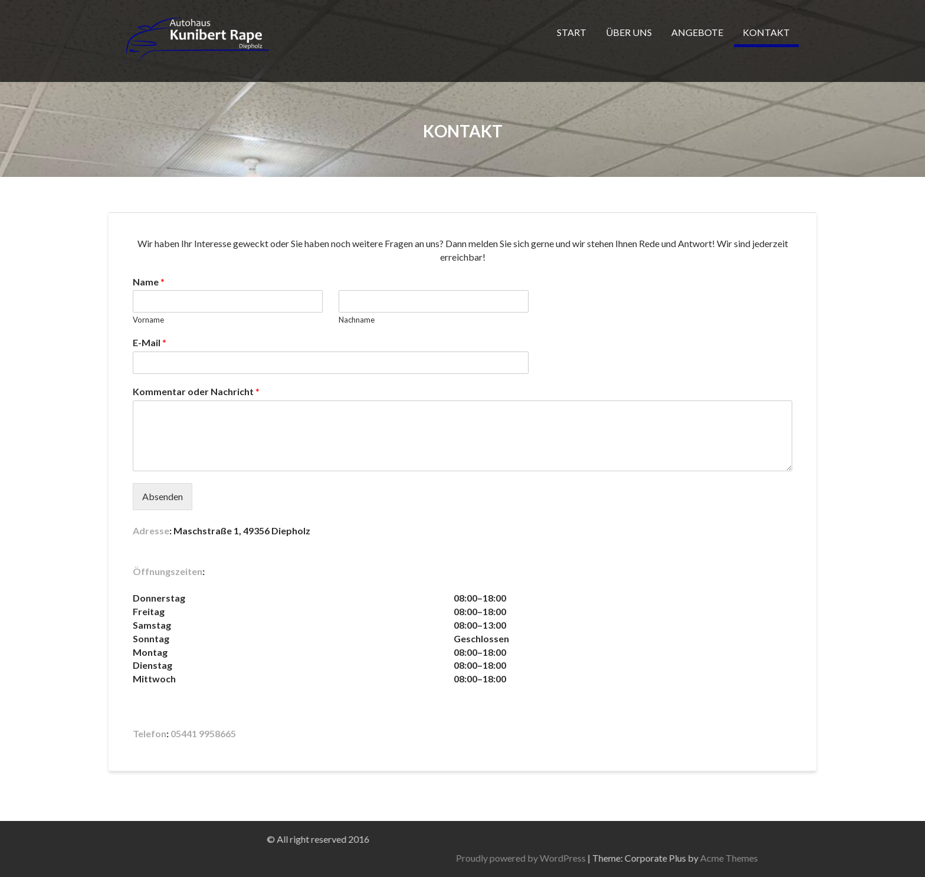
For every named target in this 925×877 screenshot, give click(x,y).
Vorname (148, 319)
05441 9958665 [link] (203, 733)
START (571, 32)
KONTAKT (766, 32)
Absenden (162, 496)
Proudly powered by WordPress (704, 857)
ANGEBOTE (697, 32)
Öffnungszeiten (167, 571)
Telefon (149, 733)
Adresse (151, 530)
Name (149, 281)
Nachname (357, 319)
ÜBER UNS (629, 32)
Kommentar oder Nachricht (196, 391)
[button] (462, 585)
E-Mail (149, 342)
